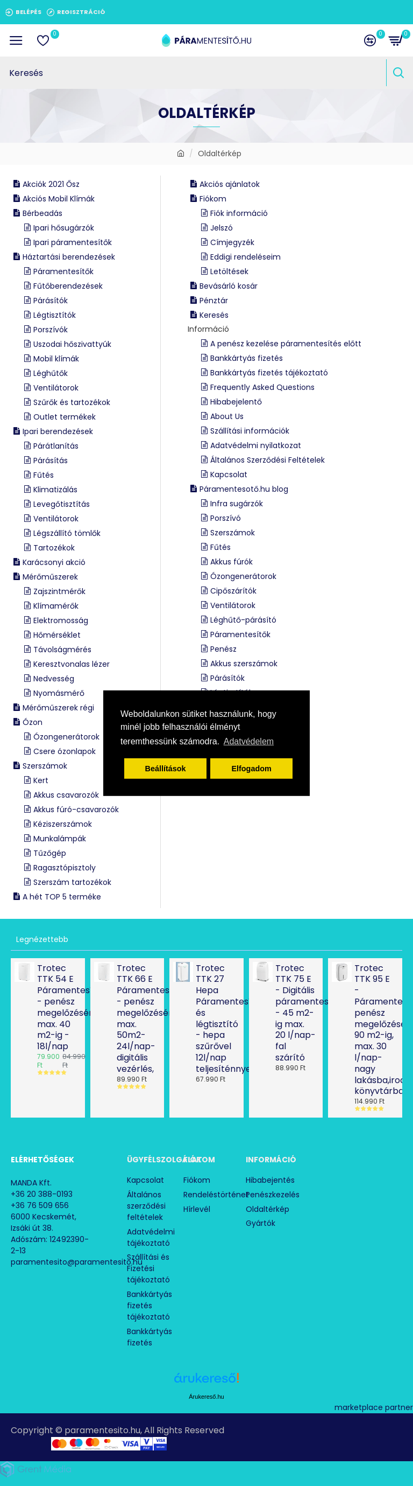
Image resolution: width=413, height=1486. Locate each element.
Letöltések (229, 271)
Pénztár (214, 300)
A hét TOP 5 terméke (62, 896)
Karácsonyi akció (54, 562)
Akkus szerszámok (243, 663)
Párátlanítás (56, 446)
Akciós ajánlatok (230, 184)
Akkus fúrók (231, 561)
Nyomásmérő (58, 693)
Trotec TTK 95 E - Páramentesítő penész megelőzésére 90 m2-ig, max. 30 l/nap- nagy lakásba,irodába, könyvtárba (375, 1030)
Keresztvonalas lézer (71, 664)
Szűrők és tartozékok (71, 402)
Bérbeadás (42, 213)
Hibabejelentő (236, 401)
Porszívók (50, 329)
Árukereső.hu (206, 1394)
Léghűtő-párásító (243, 620)
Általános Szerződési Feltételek (267, 460)
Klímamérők (56, 606)
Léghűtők (50, 373)
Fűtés (43, 475)
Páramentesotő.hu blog (244, 489)
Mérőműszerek (50, 576)
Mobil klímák (56, 358)
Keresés (214, 315)
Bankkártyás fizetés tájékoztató (269, 372)
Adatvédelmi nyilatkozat (255, 445)
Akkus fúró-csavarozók (76, 809)
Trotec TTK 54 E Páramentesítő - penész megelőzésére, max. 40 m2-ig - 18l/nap (58, 1007)
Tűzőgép (49, 853)
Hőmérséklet (57, 635)
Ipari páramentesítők (72, 242)
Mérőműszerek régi (58, 707)
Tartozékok (54, 547)
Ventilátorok (56, 387)
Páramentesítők (63, 271)
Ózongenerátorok (66, 736)
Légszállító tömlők (67, 533)
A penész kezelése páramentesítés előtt (285, 343)
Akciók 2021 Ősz (51, 184)
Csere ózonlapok (64, 751)
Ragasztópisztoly (64, 867)
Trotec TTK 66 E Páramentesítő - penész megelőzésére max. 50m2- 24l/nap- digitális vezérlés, (137, 1019)
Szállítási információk (249, 430)
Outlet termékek (64, 416)
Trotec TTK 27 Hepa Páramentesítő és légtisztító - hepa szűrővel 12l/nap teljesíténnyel (216, 1019)
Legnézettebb (42, 939)
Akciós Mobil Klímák (59, 198)
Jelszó (221, 227)
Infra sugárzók (236, 503)
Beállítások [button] (165, 768)
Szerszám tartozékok (72, 882)
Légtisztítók (54, 315)
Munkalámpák (59, 838)
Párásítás (50, 460)
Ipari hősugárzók (63, 227)
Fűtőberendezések (68, 286)
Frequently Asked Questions (262, 387)
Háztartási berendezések (69, 257)
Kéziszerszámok (62, 824)
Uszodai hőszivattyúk (72, 344)
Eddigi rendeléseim (245, 257)
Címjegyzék (232, 242)
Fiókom (213, 198)
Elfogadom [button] (251, 768)
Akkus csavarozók (66, 795)
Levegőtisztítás (61, 504)
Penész (223, 649)
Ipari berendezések (58, 431)
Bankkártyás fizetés (246, 358)
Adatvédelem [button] (249, 741)
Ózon (32, 722)
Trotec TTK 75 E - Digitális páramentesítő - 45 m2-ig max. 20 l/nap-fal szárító (296, 1013)
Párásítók (50, 300)
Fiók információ (239, 213)
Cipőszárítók (233, 590)
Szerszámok (45, 766)
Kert (40, 780)
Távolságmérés (62, 649)
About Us (227, 416)
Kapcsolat (228, 474)
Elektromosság (60, 620)
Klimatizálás (55, 489)
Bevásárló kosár (229, 286)
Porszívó (225, 518)
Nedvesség (53, 678)
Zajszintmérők (59, 591)
